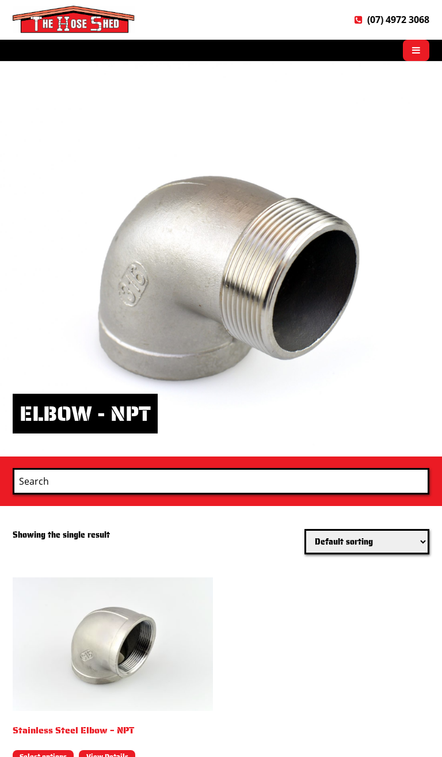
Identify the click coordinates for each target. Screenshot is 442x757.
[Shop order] (366, 541)
